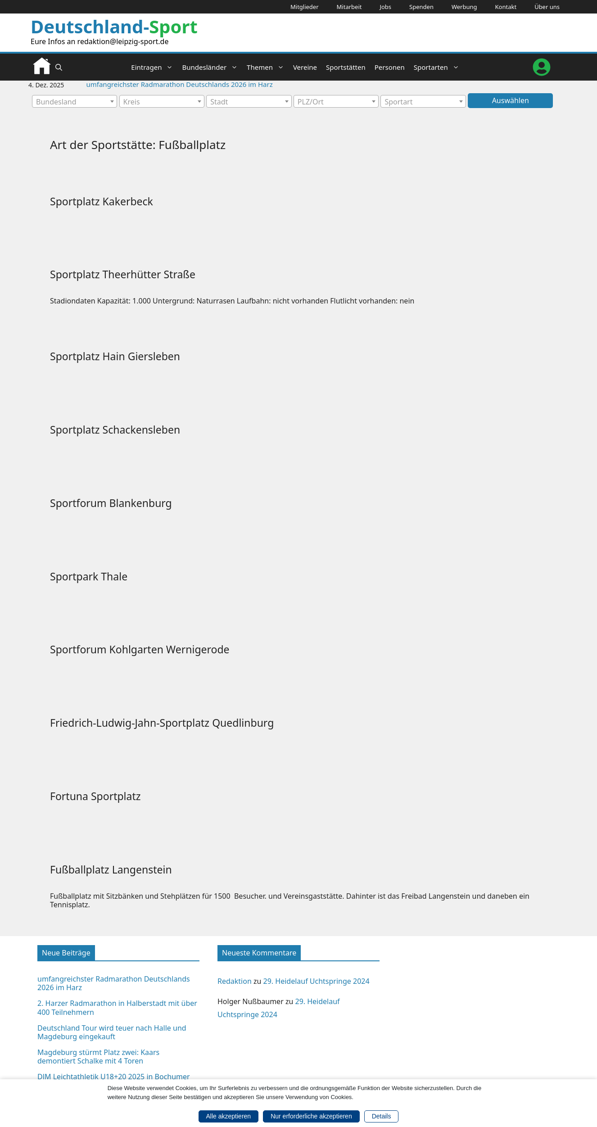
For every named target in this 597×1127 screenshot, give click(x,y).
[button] (59, 67)
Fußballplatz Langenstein (111, 869)
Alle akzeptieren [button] (228, 1116)
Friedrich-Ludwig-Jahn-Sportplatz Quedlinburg (162, 722)
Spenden (421, 7)
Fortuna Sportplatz (95, 796)
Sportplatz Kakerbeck (101, 201)
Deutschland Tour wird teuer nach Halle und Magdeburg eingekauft (111, 1032)
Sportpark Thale (88, 576)
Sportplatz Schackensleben (115, 429)
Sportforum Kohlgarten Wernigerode (140, 649)
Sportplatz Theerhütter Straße (122, 274)
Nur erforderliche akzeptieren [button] (311, 1116)
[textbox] (74, 101)
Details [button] (381, 1116)
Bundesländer (212, 67)
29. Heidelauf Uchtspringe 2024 (316, 981)
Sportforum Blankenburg (111, 503)
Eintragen (154, 67)
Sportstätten (346, 67)
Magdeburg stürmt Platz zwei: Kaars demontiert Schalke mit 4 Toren (98, 1056)
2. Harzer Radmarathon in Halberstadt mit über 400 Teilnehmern (117, 1007)
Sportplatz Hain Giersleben (115, 356)
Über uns (547, 7)
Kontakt (506, 7)
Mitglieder (304, 7)
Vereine (305, 67)
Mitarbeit (349, 7)
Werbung (464, 7)
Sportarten (439, 67)
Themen (268, 67)
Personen (390, 67)
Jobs (385, 7)
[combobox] (74, 101)
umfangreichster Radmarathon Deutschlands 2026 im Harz (179, 84)
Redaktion (234, 981)
